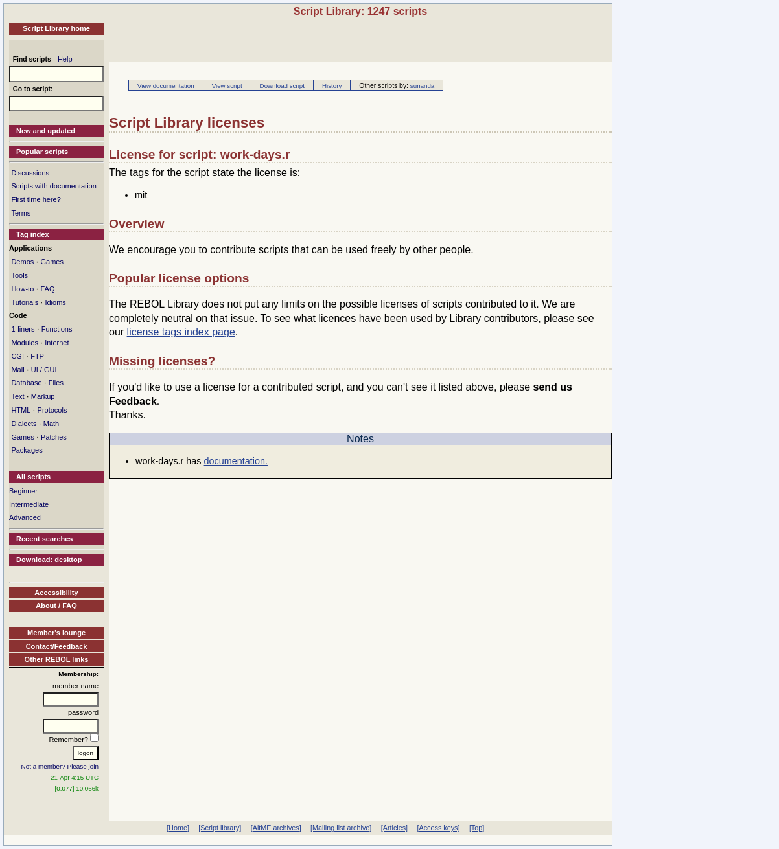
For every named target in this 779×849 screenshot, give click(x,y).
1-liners (22, 329)
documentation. (236, 461)
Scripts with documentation (53, 186)
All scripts (33, 477)
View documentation (165, 85)
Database (26, 383)
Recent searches (44, 539)
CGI (17, 356)
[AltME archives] (276, 828)
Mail (17, 370)
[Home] (178, 828)
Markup (43, 396)
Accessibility (56, 592)
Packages (26, 450)
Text (17, 396)
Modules (24, 342)
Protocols (52, 410)
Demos (22, 262)
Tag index (32, 234)
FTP (37, 356)
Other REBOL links (57, 659)
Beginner (23, 491)
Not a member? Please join (60, 766)
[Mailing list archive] (340, 828)
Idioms (55, 302)
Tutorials (24, 302)
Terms (20, 213)
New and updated (45, 131)
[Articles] (394, 828)
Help (65, 59)
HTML (20, 410)
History (332, 85)
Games (51, 262)
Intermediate (29, 504)
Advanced (25, 517)
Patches (54, 437)
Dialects (23, 423)
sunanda (422, 85)
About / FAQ (56, 605)
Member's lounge (56, 633)
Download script (282, 85)
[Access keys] (438, 828)
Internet (57, 342)
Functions (57, 329)
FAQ (47, 289)
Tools (19, 275)
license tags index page (181, 331)
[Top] (476, 828)
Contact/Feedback (56, 646)
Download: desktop (49, 559)
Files (56, 383)
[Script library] (219, 828)
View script (227, 85)
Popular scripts (42, 151)
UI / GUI (44, 370)
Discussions (30, 173)
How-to (22, 289)
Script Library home (56, 28)
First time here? (35, 199)
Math (51, 423)
